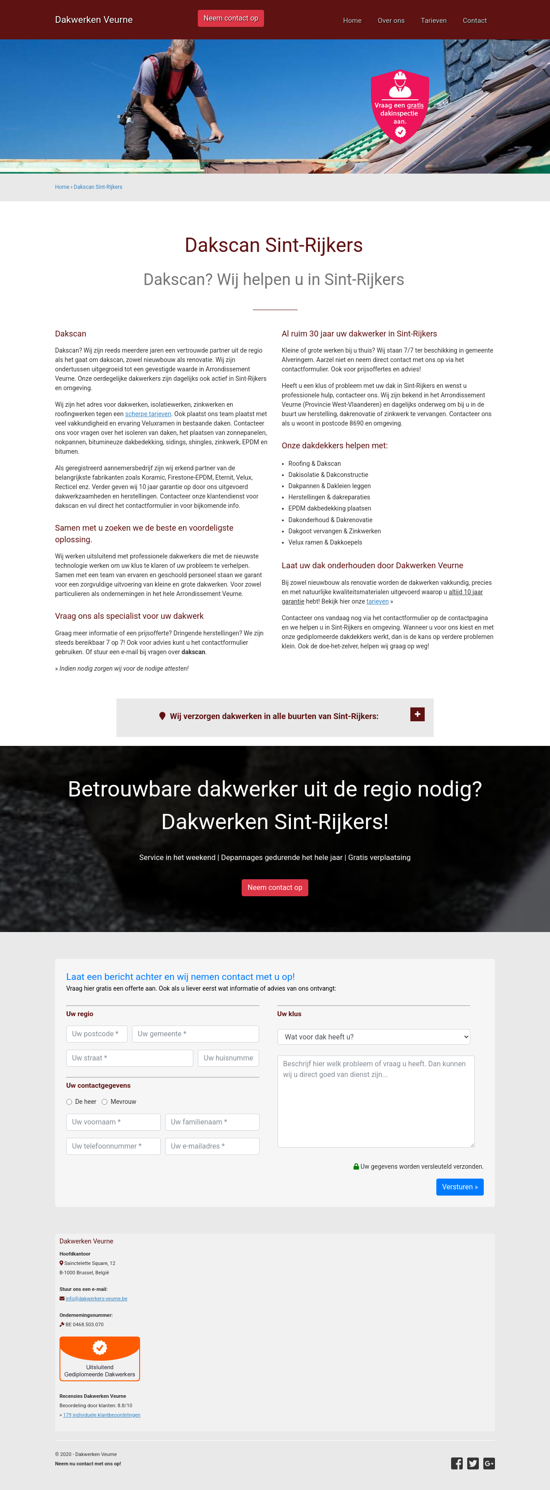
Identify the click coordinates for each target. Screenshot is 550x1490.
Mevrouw (119, 1101)
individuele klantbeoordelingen (102, 1415)
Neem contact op (231, 18)
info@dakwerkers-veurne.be (97, 1299)
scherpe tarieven (148, 413)
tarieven (378, 601)
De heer (81, 1101)
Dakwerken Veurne (94, 19)
